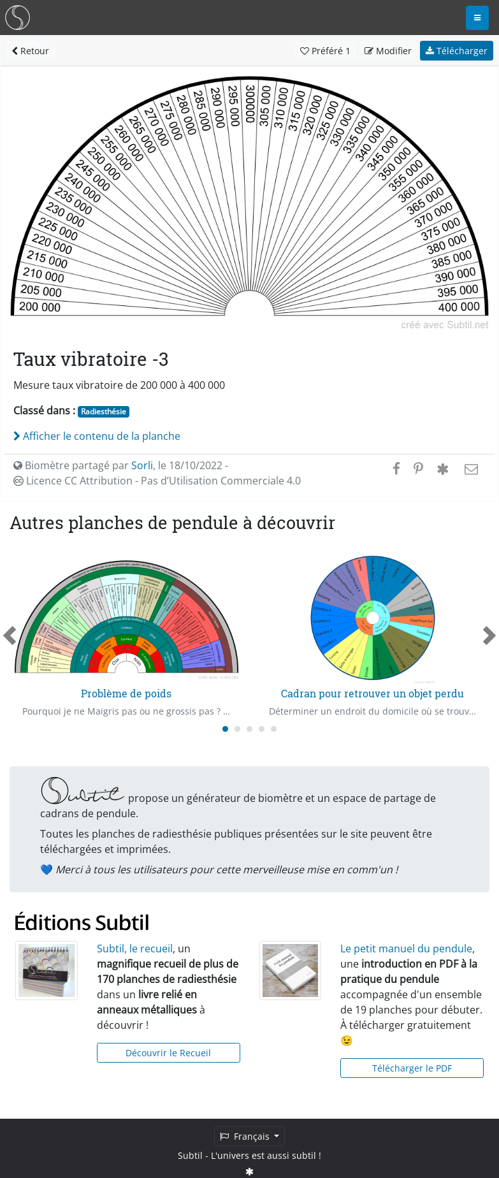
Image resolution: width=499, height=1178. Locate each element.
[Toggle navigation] (477, 18)
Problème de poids (126, 693)
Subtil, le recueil (135, 949)
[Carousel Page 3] (249, 729)
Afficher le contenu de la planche (96, 436)
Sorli (142, 465)
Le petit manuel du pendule (406, 949)
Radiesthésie (103, 411)
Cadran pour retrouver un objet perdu (372, 693)
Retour (30, 51)
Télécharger (457, 51)
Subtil (190, 1155)
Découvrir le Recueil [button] (168, 1053)
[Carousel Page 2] (237, 729)
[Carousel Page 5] (274, 729)
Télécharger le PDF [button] (412, 1068)
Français (246, 1136)
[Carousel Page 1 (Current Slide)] (225, 729)
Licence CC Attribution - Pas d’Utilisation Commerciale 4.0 (157, 481)
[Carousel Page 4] (261, 729)
